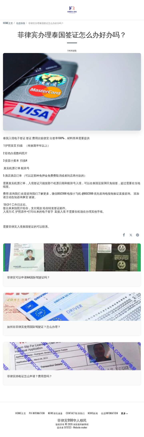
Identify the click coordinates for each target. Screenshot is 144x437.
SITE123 (67, 427)
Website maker (80, 427)
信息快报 (20, 23)
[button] (4, 9)
